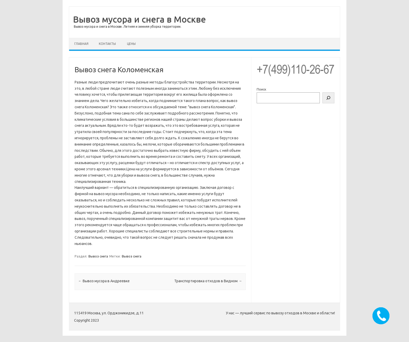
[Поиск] (328, 97)
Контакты (107, 43)
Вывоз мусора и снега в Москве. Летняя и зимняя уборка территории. (127, 26)
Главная (81, 43)
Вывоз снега (98, 256)
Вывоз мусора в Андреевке (104, 281)
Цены (131, 43)
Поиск (261, 89)
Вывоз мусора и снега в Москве (139, 19)
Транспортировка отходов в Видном (208, 281)
